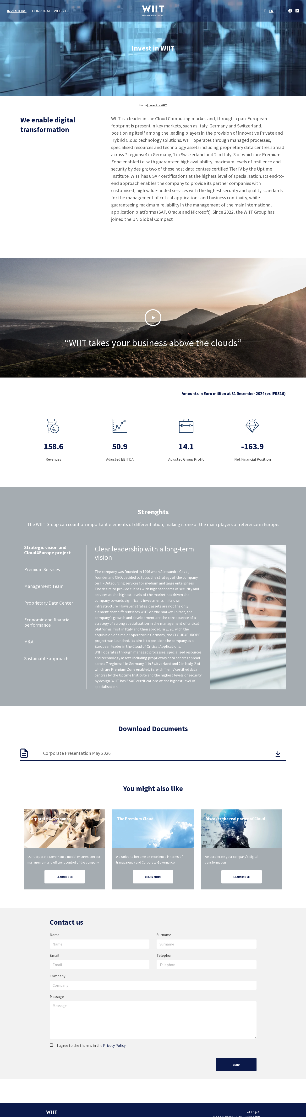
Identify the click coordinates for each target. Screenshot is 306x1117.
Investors (17, 11)
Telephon (164, 955)
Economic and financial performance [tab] (47, 622)
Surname (164, 934)
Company (57, 976)
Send (236, 1064)
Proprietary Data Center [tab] (48, 603)
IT (264, 10)
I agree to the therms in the (88, 1045)
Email (54, 955)
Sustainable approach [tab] (46, 658)
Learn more (64, 877)
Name (55, 934)
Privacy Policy (114, 1045)
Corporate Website (50, 11)
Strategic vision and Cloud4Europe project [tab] (47, 550)
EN (271, 10)
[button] (153, 318)
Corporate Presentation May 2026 (77, 753)
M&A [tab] (28, 642)
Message (57, 996)
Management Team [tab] (44, 586)
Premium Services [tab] (42, 569)
